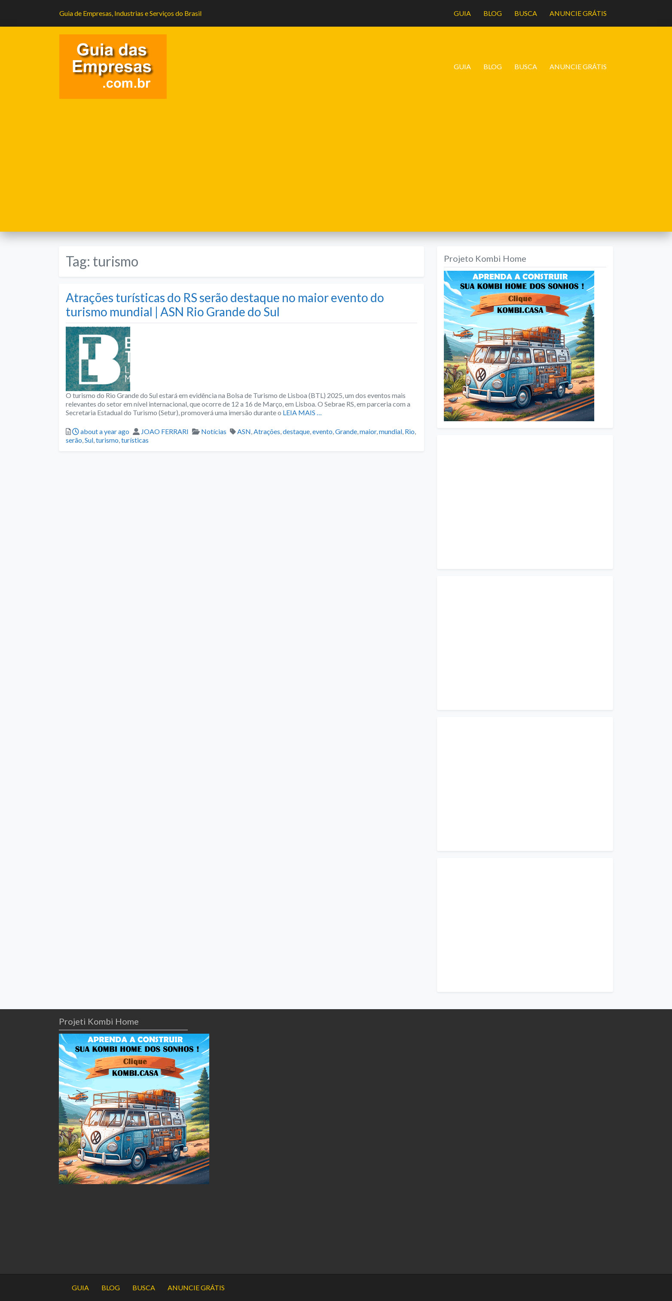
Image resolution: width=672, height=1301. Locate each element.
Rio (410, 431)
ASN (244, 431)
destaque (296, 431)
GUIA (462, 13)
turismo (107, 440)
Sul (89, 440)
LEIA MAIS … (301, 412)
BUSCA (525, 13)
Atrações (267, 431)
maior (368, 431)
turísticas (135, 440)
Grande (346, 431)
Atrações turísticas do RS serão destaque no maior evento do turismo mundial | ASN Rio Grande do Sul (225, 304)
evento (322, 431)
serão (74, 440)
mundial (390, 431)
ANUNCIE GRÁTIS (578, 13)
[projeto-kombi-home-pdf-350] (519, 345)
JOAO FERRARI (165, 431)
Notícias (213, 431)
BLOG (492, 13)
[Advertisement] (336, 171)
